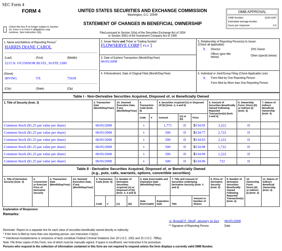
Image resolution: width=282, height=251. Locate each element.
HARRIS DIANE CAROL (28, 47)
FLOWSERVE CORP (120, 45)
